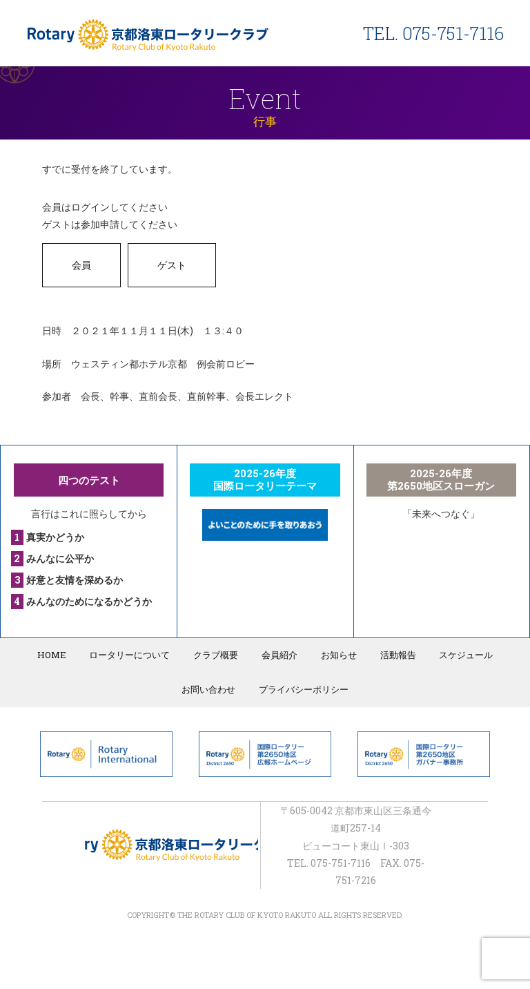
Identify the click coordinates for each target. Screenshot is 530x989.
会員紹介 (279, 655)
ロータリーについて (130, 655)
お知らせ (338, 655)
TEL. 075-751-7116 (433, 33)
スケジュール (464, 655)
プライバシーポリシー (304, 689)
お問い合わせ (209, 689)
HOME (53, 655)
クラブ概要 (216, 655)
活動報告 (397, 655)
